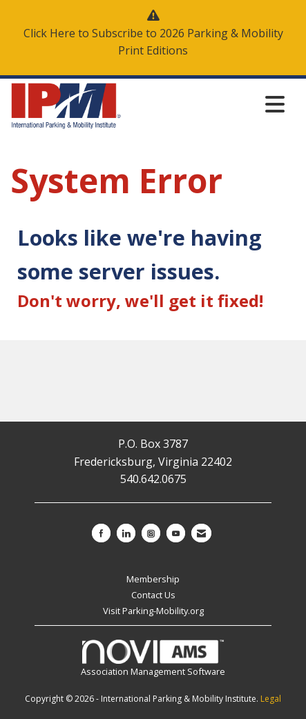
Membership (153, 579)
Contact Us (153, 595)
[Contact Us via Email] (201, 533)
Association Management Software (153, 659)
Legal (270, 699)
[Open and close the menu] (206, 104)
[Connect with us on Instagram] (151, 533)
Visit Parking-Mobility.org (153, 610)
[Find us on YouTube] (175, 533)
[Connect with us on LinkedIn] (126, 533)
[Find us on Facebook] (101, 533)
